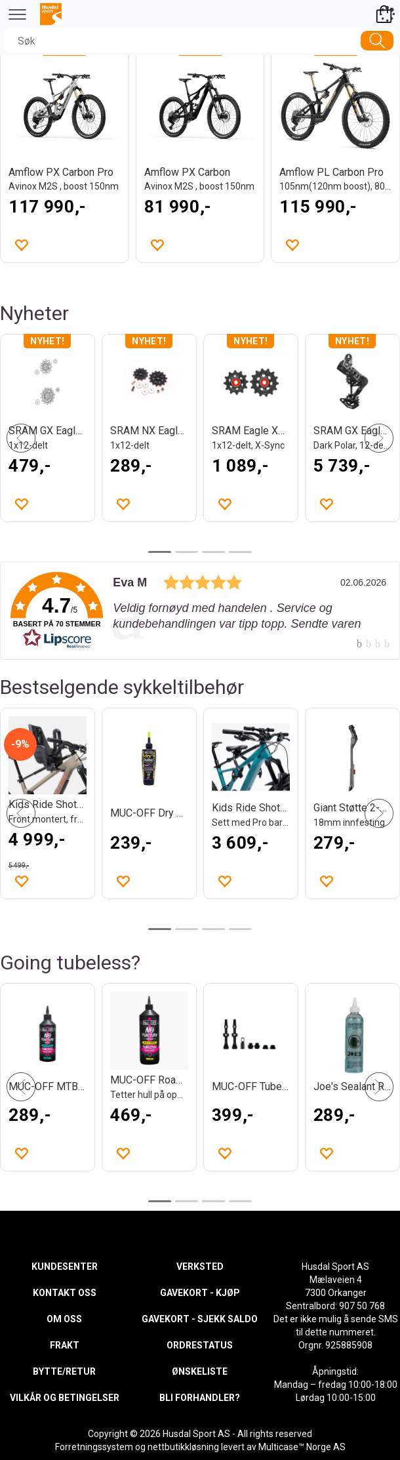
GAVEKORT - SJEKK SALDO (200, 1319)
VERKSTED (200, 1266)
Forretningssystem (94, 1447)
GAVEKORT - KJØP (200, 1293)
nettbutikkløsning (183, 1447)
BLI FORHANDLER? (199, 1397)
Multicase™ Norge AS (302, 1447)
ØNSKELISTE (200, 1371)
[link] (200, 610)
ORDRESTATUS (200, 1345)
